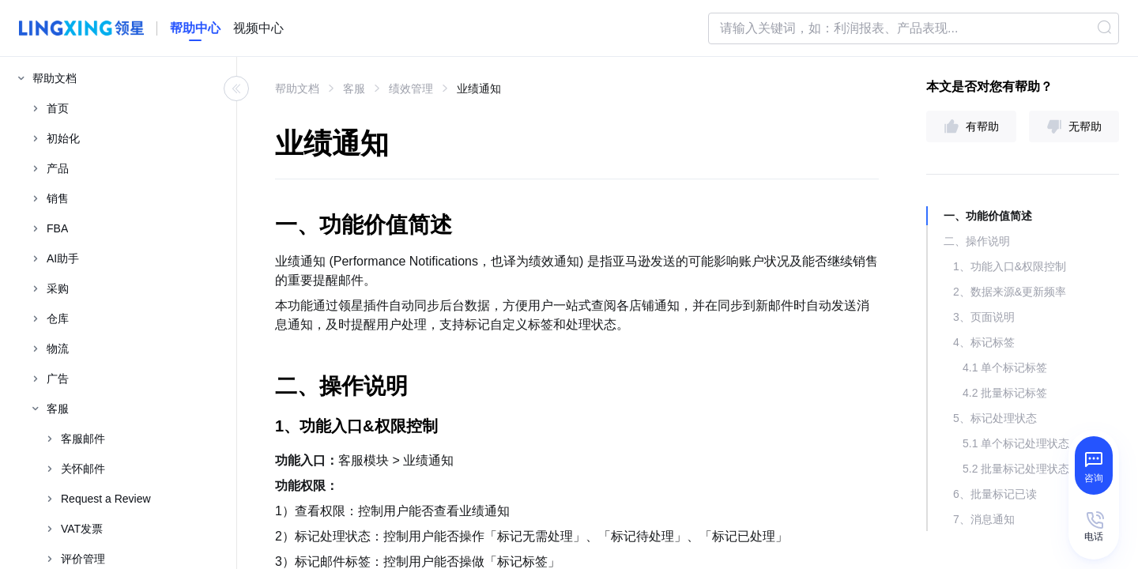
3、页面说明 (984, 317)
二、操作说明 (977, 241)
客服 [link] (354, 88)
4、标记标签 (984, 342)
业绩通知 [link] (479, 88)
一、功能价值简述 (988, 215)
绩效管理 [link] (411, 88)
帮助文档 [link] (297, 88)
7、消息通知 (984, 519)
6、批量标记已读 (995, 494)
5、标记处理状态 (995, 418)
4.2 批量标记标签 (1005, 392)
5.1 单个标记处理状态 (1016, 443)
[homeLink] (195, 28)
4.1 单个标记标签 (1005, 367)
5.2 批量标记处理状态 (1016, 468)
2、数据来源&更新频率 (1009, 291)
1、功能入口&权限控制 (1009, 266)
